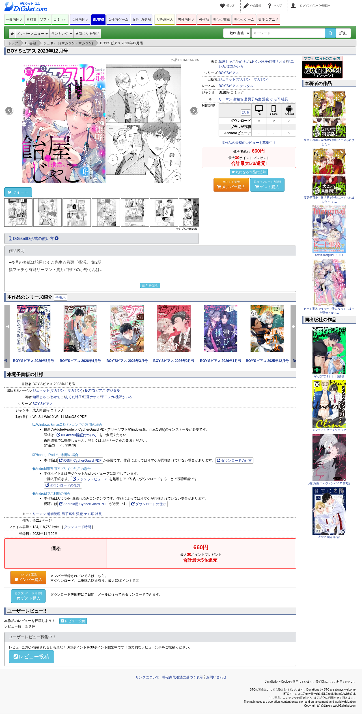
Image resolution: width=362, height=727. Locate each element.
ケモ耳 (275, 99)
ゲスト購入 (267, 184)
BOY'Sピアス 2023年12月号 (37, 51)
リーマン (225, 99)
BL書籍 (98, 19)
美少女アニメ (268, 19)
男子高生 (254, 99)
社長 (284, 99)
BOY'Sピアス (229, 73)
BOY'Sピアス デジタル (236, 86)
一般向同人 (14, 19)
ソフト (45, 19)
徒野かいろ (235, 66)
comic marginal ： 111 (329, 255)
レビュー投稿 (73, 621)
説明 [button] (245, 112)
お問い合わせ (216, 677)
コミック (60, 19)
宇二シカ (107, 397)
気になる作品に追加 (249, 172)
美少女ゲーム (244, 19)
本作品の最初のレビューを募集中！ (249, 143)
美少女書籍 (221, 19)
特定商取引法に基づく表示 (182, 677)
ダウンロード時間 (77, 527)
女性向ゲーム (118, 19)
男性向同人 (186, 19)
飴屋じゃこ (227, 62)
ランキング (61, 34)
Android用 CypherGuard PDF (83, 504)
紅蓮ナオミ (277, 62)
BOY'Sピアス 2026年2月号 (174, 361)
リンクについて (147, 677)
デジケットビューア (90, 479)
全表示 (60, 298)
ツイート (18, 192)
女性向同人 (80, 19)
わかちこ (243, 62)
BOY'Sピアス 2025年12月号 (267, 361)
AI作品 (204, 19)
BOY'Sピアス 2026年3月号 (127, 361)
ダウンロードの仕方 (234, 461)
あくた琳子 (259, 62)
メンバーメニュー (32, 34)
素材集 (31, 19)
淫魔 (265, 99)
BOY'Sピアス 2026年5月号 (33, 361)
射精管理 (240, 99)
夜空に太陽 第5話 (329, 537)
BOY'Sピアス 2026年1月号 (220, 361)
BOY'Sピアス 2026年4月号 (80, 361)
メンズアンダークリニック (329, 429)
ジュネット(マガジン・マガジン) (243, 79)
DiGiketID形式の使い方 (34, 238)
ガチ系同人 (164, 19)
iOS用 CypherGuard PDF (80, 461)
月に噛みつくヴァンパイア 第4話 (329, 483)
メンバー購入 (231, 184)
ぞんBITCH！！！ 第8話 (329, 376)
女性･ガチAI (141, 19)
